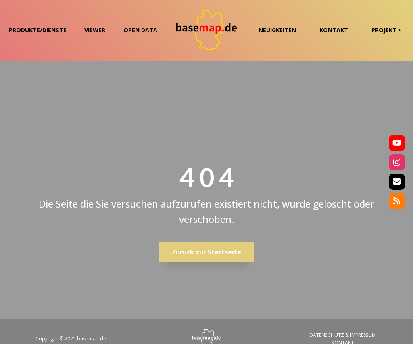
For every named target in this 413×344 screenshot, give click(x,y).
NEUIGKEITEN (277, 30)
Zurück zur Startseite (206, 252)
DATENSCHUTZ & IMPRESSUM (342, 334)
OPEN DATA (140, 30)
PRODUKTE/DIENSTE (38, 30)
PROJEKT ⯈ (386, 30)
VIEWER (94, 30)
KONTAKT (333, 30)
